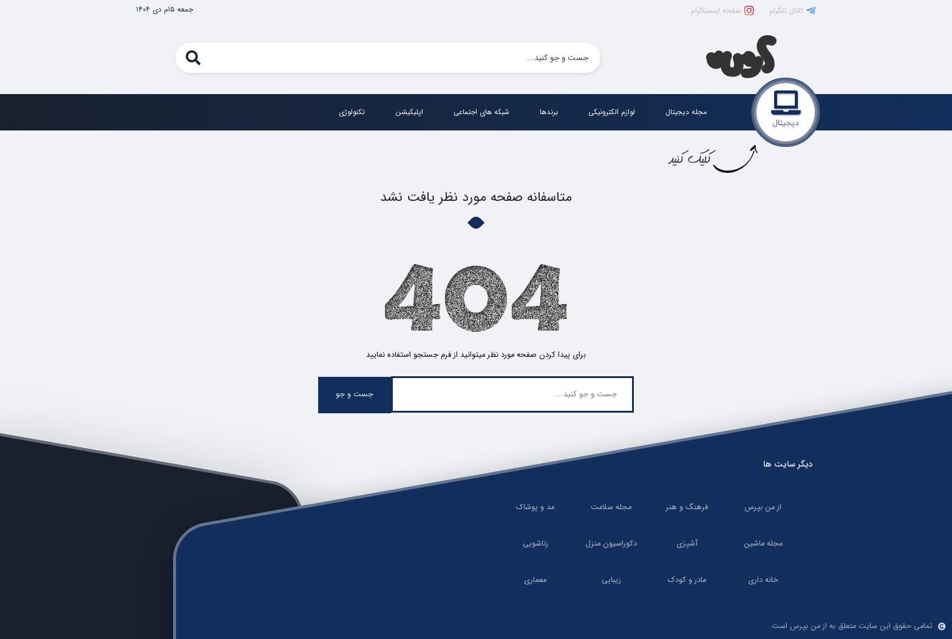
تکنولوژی (352, 112)
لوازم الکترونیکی (611, 112)
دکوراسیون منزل (611, 544)
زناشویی (535, 544)
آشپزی (687, 544)
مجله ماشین (763, 544)
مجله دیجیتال (686, 112)
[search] (192, 57)
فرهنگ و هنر (687, 507)
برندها (549, 112)
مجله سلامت (611, 507)
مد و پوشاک (535, 507)
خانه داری (763, 580)
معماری (535, 580)
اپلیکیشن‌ (409, 112)
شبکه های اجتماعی (481, 112)
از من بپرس (762, 507)
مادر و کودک (687, 580)
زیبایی (611, 580)
